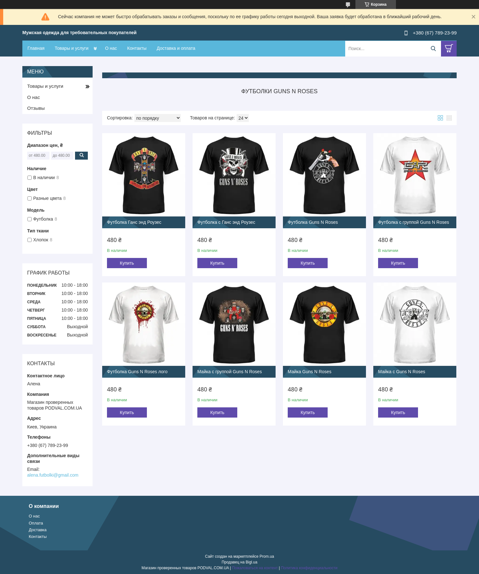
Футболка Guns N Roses (313, 222)
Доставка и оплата (176, 48)
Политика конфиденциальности (309, 568)
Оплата (36, 523)
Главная (35, 48)
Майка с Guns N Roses (401, 371)
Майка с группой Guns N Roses (229, 371)
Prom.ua (267, 556)
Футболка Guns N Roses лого (137, 371)
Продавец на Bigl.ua (239, 562)
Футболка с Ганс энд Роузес (226, 222)
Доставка (38, 529)
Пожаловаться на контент (255, 568)
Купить (127, 263)
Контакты (136, 48)
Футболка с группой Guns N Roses (413, 222)
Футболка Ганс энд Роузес (134, 222)
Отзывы (36, 108)
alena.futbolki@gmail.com (53, 475)
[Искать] (433, 49)
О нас (111, 48)
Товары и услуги (71, 48)
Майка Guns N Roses (309, 371)
